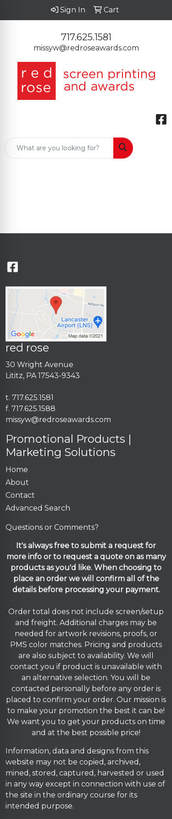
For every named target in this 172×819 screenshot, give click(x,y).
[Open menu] (153, 148)
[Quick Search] (59, 148)
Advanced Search (38, 508)
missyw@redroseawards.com (86, 48)
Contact (20, 495)
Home (17, 469)
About (17, 482)
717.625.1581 (86, 37)
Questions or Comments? (52, 527)
